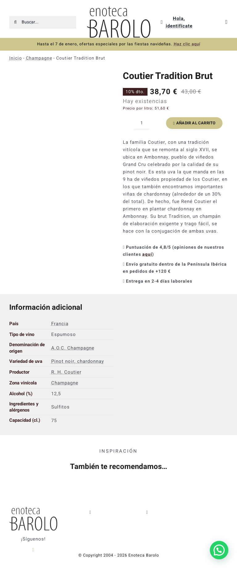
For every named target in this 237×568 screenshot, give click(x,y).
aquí (147, 254)
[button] (219, 550)
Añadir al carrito (194, 123)
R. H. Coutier (66, 372)
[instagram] (33, 549)
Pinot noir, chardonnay (77, 361)
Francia (60, 323)
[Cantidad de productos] (141, 123)
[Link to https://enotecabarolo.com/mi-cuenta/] (162, 22)
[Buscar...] (42, 22)
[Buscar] (15, 22)
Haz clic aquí (187, 44)
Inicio (15, 58)
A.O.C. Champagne (72, 348)
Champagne (39, 58)
